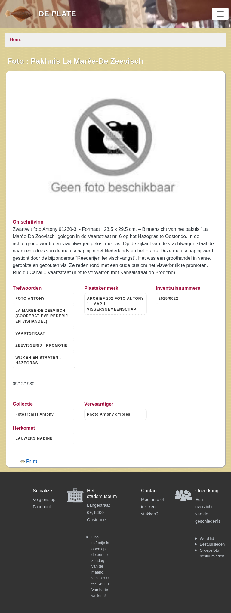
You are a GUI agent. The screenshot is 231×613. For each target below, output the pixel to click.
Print (31, 461)
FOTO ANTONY (30, 298)
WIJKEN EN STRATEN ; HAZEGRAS (38, 360)
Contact (149, 490)
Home (16, 39)
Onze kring (206, 490)
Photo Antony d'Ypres (108, 414)
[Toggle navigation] (220, 14)
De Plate (57, 14)
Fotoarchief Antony (34, 414)
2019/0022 (168, 298)
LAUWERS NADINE (34, 438)
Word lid (207, 538)
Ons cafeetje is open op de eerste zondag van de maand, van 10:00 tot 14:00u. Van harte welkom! (100, 566)
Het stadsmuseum (102, 493)
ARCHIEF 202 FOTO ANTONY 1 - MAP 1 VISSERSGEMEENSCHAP (115, 303)
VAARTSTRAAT (30, 333)
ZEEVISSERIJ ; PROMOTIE (41, 345)
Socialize (42, 490)
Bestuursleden (212, 544)
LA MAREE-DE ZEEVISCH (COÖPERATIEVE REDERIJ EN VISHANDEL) (41, 316)
